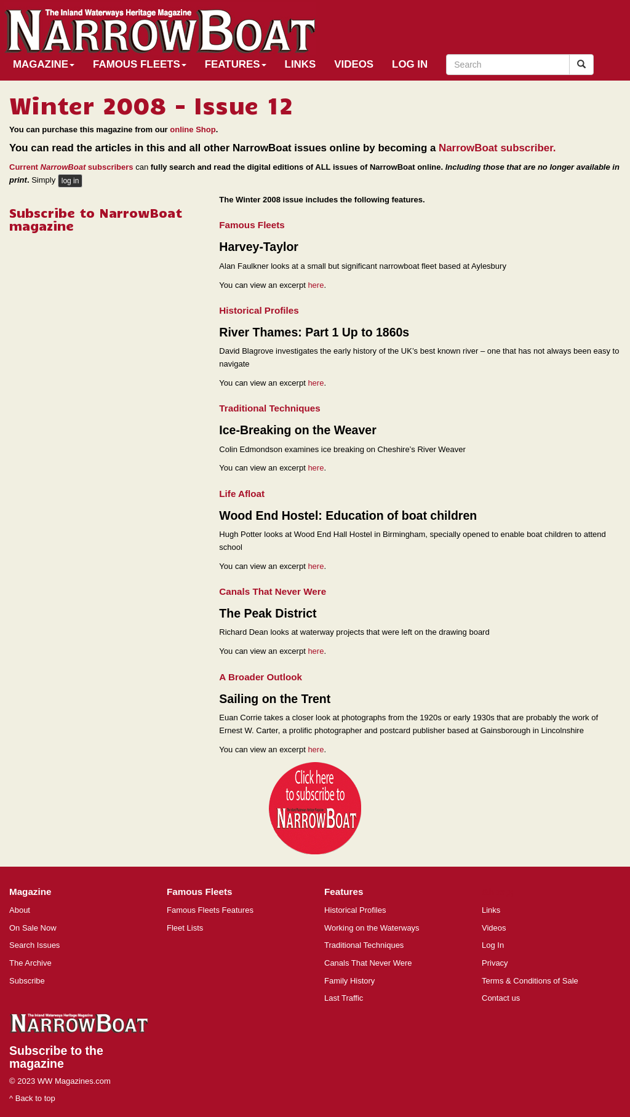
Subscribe (27, 980)
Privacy (495, 963)
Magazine (43, 64)
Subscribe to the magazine (56, 1057)
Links (300, 64)
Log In (410, 64)
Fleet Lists (185, 927)
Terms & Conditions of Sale (530, 980)
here (316, 285)
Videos (353, 64)
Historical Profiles (355, 910)
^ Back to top (32, 1098)
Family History (349, 980)
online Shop (192, 129)
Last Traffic (343, 998)
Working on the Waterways (372, 927)
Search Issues (34, 945)
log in (70, 181)
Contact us (501, 998)
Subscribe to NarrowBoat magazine (95, 219)
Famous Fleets (139, 64)
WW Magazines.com (74, 1081)
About (19, 910)
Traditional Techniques (364, 945)
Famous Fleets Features (210, 910)
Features (235, 64)
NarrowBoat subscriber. (497, 148)
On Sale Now (33, 927)
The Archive (30, 963)
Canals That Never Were (368, 963)
